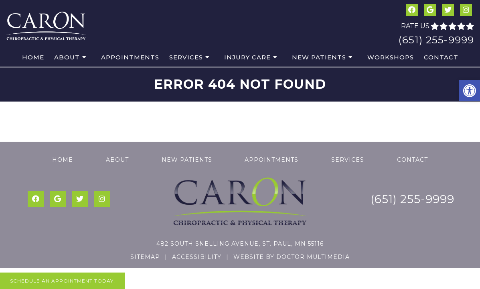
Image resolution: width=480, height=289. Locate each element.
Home (33, 57)
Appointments (130, 57)
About (67, 57)
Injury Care (247, 57)
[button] (469, 90)
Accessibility (196, 257)
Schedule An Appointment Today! (62, 281)
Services (186, 57)
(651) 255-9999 (436, 40)
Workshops (390, 57)
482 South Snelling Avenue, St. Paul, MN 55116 (240, 243)
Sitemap (145, 257)
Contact (441, 57)
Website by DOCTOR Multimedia (291, 257)
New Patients (319, 57)
